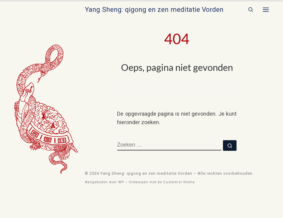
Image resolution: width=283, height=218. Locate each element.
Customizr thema (179, 182)
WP (121, 182)
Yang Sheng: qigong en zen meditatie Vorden (146, 173)
